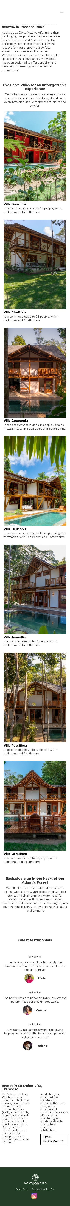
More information (53, 1139)
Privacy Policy (22, 1189)
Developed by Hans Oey (43, 1189)
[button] (61, 11)
